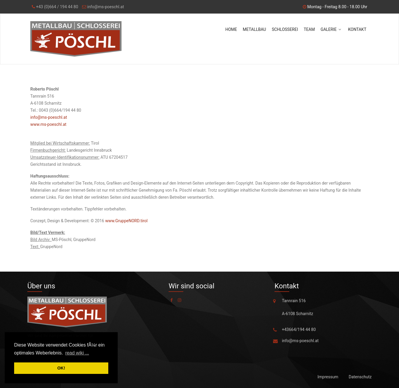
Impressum (327, 376)
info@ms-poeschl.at (105, 6)
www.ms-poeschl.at (48, 124)
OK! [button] (61, 368)
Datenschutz (360, 376)
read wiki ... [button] (77, 352)
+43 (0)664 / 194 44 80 (56, 6)
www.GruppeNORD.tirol (126, 220)
